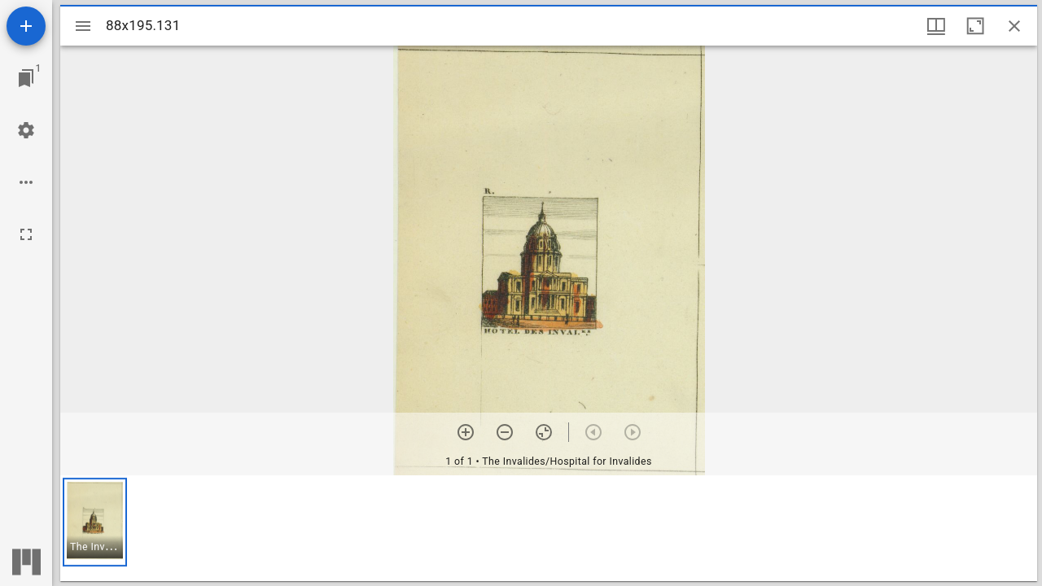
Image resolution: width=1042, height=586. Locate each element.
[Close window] (1014, 26)
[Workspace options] (26, 182)
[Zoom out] (504, 432)
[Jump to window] (26, 78)
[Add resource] (26, 26)
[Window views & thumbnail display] (936, 26)
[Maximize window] (975, 26)
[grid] (548, 528)
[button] (95, 522)
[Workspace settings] (26, 130)
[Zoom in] (465, 432)
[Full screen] (26, 234)
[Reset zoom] (543, 432)
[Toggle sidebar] (83, 26)
